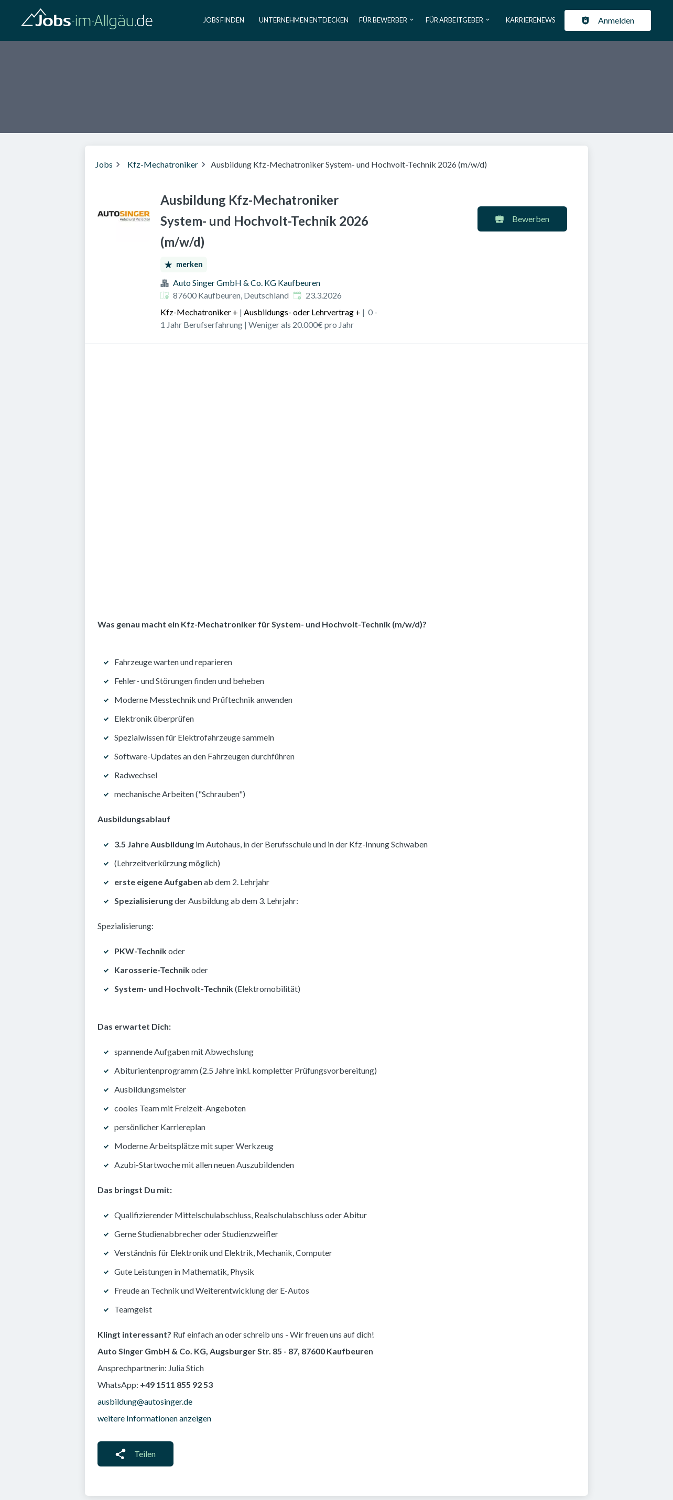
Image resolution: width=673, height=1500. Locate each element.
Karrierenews (530, 20)
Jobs (104, 164)
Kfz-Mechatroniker (162, 164)
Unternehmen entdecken (304, 20)
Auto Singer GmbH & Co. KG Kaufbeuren (246, 283)
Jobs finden (223, 20)
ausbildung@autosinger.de (144, 1401)
